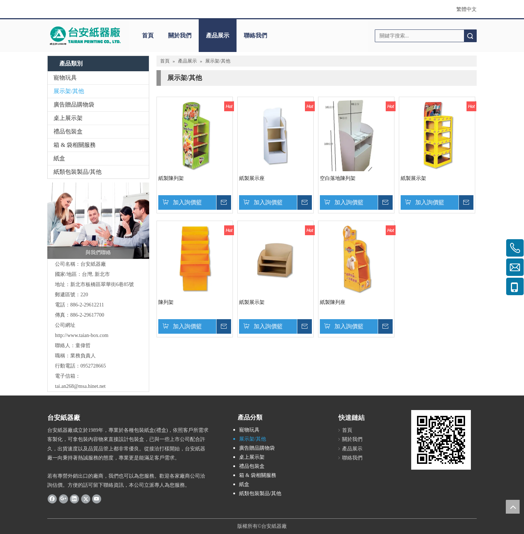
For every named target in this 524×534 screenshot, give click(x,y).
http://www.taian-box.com (81, 335)
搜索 (470, 36)
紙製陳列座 (332, 302)
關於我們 (179, 35)
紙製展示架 (413, 178)
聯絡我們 (255, 35)
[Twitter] (85, 498)
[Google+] (63, 498)
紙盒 (59, 158)
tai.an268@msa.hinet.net (80, 386)
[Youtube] (96, 498)
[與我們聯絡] (98, 220)
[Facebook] (52, 498)
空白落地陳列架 (338, 178)
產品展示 (217, 35)
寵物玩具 (65, 78)
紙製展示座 (252, 178)
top (513, 507)
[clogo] (84, 35)
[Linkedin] (74, 498)
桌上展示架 (68, 118)
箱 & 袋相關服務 (74, 145)
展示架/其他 (68, 91)
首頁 (148, 35)
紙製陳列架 (171, 178)
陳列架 (166, 302)
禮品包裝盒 (68, 131)
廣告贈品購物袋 (73, 104)
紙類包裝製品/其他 (77, 172)
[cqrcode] (441, 440)
